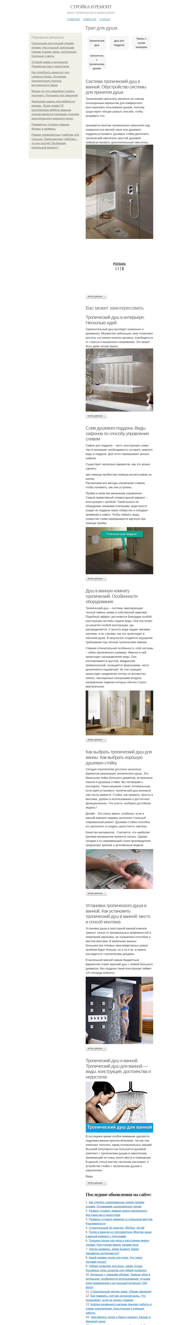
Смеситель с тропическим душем (96, 62)
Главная (73, 19)
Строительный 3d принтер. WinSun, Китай (116, 1227)
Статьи (104, 19)
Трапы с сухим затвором (141, 43)
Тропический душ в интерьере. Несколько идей (115, 320)
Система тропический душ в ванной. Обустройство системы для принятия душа (116, 87)
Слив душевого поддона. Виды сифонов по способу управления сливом (117, 433)
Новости (89, 19)
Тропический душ (96, 42)
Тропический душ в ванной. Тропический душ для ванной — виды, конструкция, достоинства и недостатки (118, 1069)
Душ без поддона (119, 42)
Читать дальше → (96, 296)
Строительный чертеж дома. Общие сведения (120, 1291)
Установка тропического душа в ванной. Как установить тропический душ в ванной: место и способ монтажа (118, 913)
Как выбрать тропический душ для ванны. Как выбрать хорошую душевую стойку (119, 757)
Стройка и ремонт (91, 6)
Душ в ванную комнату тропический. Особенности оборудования (111, 596)
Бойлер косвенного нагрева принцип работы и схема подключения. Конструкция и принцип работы (119, 1308)
